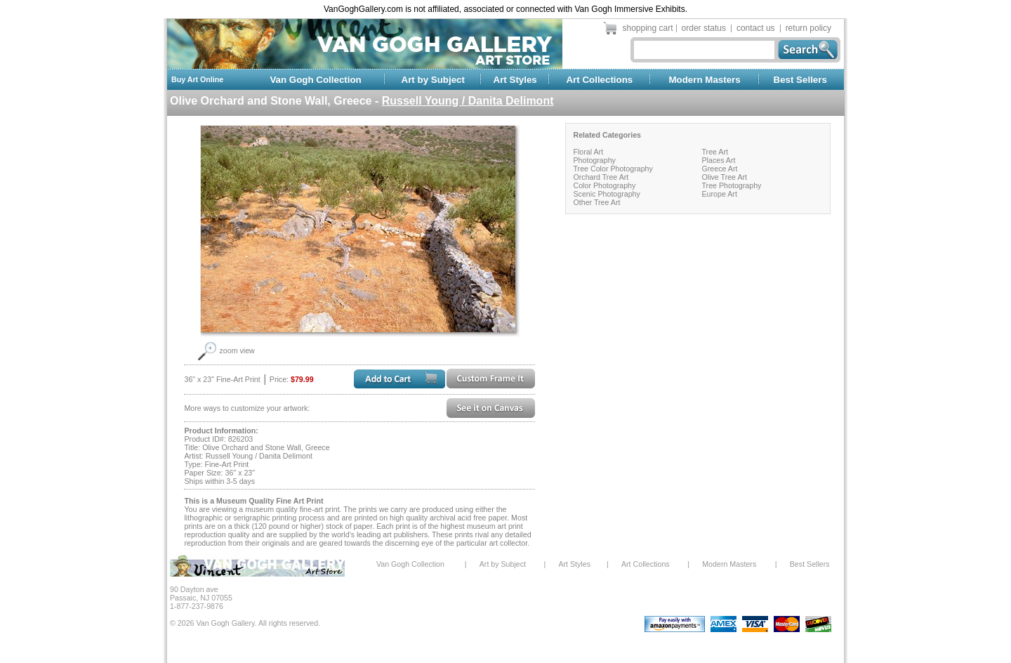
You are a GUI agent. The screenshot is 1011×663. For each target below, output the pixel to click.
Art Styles (515, 79)
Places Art (718, 160)
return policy (808, 28)
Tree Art (714, 151)
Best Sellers (800, 79)
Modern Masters (704, 79)
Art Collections (599, 79)
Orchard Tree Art (600, 177)
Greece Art (719, 168)
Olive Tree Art (724, 177)
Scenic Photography (606, 194)
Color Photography (604, 185)
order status (704, 28)
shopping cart (648, 28)
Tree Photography (731, 185)
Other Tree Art (596, 202)
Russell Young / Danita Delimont (468, 101)
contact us (755, 28)
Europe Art (718, 194)
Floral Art (588, 151)
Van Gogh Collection (315, 79)
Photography (594, 160)
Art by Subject (433, 79)
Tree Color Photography (612, 168)
